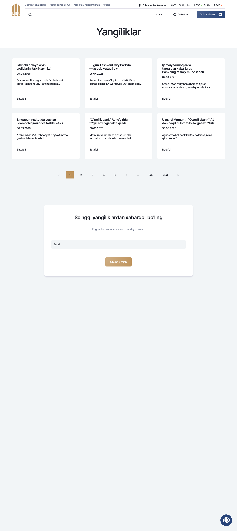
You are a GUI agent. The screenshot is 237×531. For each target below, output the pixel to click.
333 (165, 175)
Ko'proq (106, 4)
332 (151, 175)
